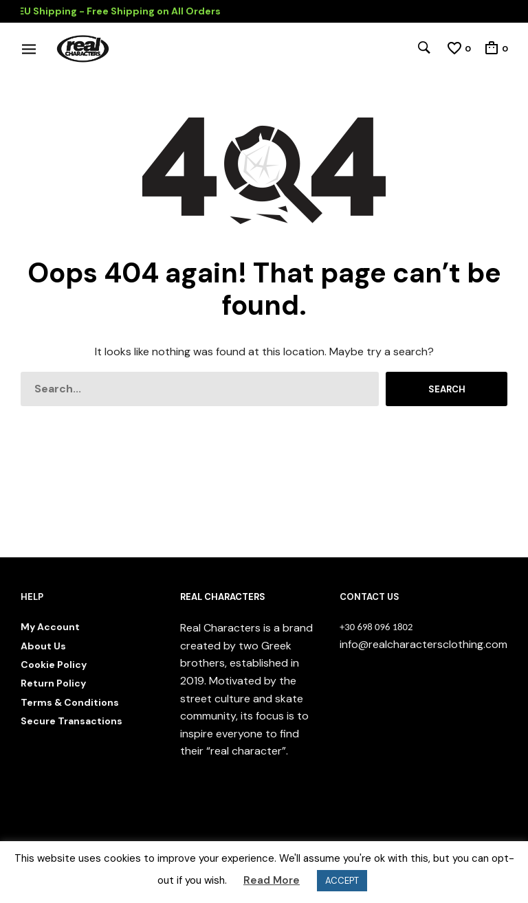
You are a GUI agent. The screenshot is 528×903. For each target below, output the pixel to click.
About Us (43, 646)
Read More (271, 880)
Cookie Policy (54, 664)
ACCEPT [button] (342, 881)
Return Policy (53, 683)
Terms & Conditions (70, 702)
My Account (50, 627)
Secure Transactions (71, 721)
